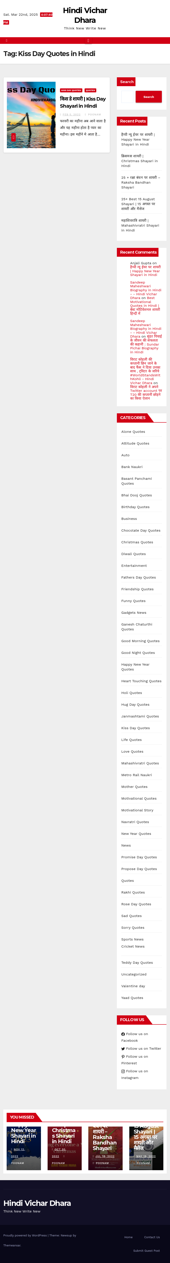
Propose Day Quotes (139, 869)
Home (128, 1237)
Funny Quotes (133, 601)
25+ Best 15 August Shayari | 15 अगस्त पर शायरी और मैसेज (138, 204)
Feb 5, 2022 (72, 114)
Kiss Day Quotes (71, 90)
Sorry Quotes (132, 927)
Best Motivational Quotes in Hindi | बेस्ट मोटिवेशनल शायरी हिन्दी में (145, 305)
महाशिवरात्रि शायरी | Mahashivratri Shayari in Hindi (140, 225)
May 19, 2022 (146, 1156)
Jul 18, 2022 (104, 1156)
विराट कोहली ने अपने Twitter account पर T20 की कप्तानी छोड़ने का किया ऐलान (146, 393)
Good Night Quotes (138, 653)
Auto (125, 455)
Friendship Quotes (137, 589)
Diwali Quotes (133, 554)
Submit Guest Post (146, 1250)
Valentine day (133, 986)
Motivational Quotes (139, 798)
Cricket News (133, 946)
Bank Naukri (132, 467)
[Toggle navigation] (88, 40)
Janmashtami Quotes (140, 716)
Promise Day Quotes (139, 857)
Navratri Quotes (135, 822)
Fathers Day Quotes (138, 577)
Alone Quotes (133, 431)
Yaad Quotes (132, 998)
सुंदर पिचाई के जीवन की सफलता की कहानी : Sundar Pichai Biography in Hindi (146, 344)
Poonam (93, 114)
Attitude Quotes (135, 443)
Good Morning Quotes (140, 641)
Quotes (90, 90)
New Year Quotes (136, 834)
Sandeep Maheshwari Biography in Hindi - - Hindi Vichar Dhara (145, 290)
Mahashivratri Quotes (140, 763)
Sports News (132, 939)
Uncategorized (134, 974)
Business (129, 519)
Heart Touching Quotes (141, 681)
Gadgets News (133, 612)
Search (127, 81)
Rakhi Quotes (133, 892)
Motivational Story (137, 810)
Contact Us (152, 1237)
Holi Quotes (131, 693)
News (126, 845)
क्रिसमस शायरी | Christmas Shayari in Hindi (139, 161)
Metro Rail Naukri (136, 775)
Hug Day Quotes (135, 704)
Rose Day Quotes (136, 904)
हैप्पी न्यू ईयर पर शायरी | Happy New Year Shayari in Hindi (138, 139)
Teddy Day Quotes (137, 962)
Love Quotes (132, 751)
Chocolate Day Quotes (140, 530)
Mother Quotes (134, 787)
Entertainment (134, 565)
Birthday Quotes (135, 507)
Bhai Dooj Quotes (136, 495)
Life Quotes (131, 740)
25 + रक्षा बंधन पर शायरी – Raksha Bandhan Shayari (140, 182)
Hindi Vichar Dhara (37, 1203)
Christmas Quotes (137, 542)
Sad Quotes (131, 916)
